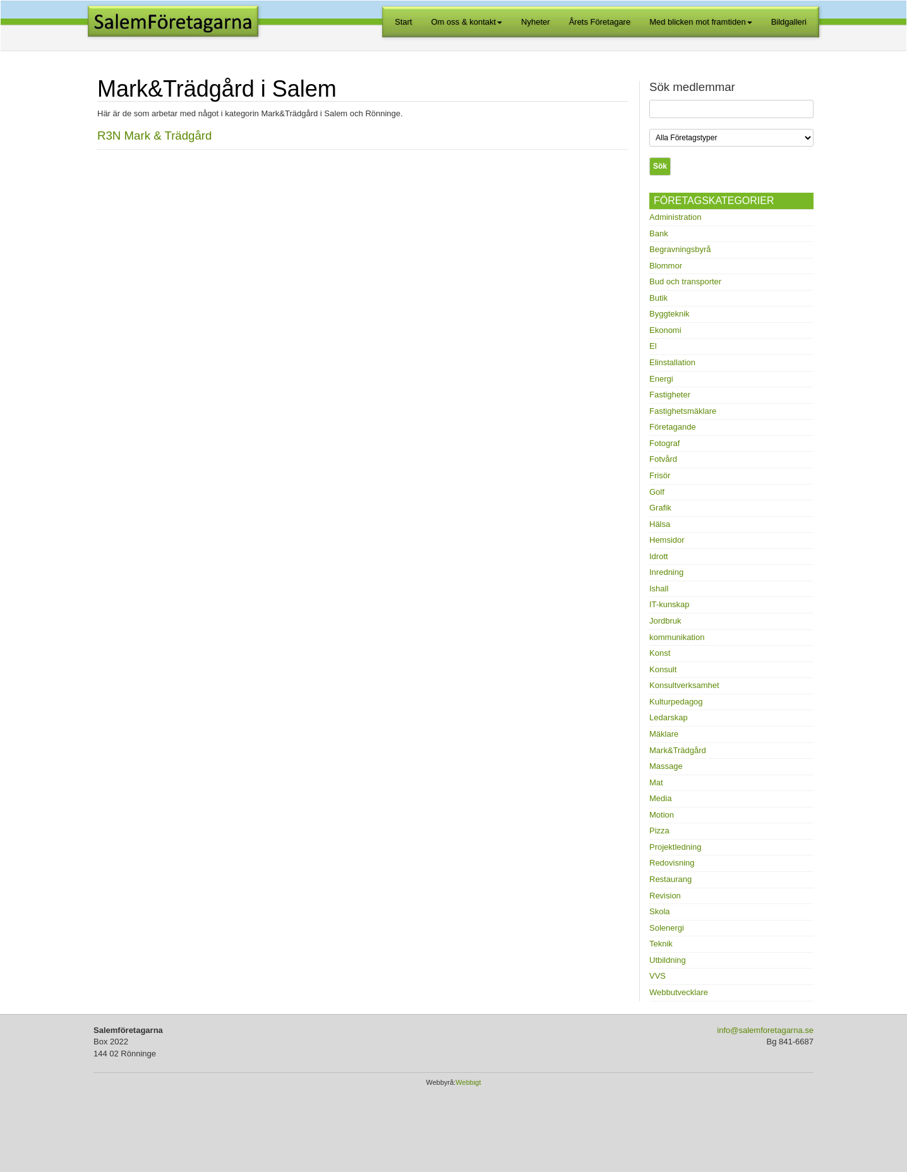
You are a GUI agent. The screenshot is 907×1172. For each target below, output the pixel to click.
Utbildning (667, 960)
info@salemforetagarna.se (765, 1030)
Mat (656, 782)
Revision (665, 895)
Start (403, 22)
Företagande (672, 427)
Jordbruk (665, 620)
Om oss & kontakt (467, 22)
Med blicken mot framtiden (700, 22)
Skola (659, 911)
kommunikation (676, 637)
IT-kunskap (669, 604)
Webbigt (468, 1082)
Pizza (659, 830)
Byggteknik (669, 313)
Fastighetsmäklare (682, 411)
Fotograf (664, 443)
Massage (666, 766)
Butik (658, 298)
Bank (658, 233)
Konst (659, 653)
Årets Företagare (600, 22)
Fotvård (663, 459)
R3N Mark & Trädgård (154, 135)
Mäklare (663, 734)
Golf (656, 492)
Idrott (658, 556)
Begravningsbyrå (680, 249)
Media (660, 798)
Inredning (666, 572)
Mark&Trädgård (677, 750)
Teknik (661, 943)
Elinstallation (672, 362)
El (653, 346)
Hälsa (659, 524)
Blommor (665, 265)
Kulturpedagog (676, 701)
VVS (657, 976)
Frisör (659, 475)
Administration (675, 217)
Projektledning (675, 847)
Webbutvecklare (678, 992)
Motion (661, 814)
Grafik (660, 507)
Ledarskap (668, 717)
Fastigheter (669, 394)
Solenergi (666, 928)
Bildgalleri (789, 22)
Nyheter (535, 22)
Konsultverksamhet (684, 685)
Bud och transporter (685, 281)
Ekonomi (665, 330)
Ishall (658, 588)
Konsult (662, 669)
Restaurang (670, 879)
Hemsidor (667, 540)
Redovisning (672, 862)
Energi (661, 379)
